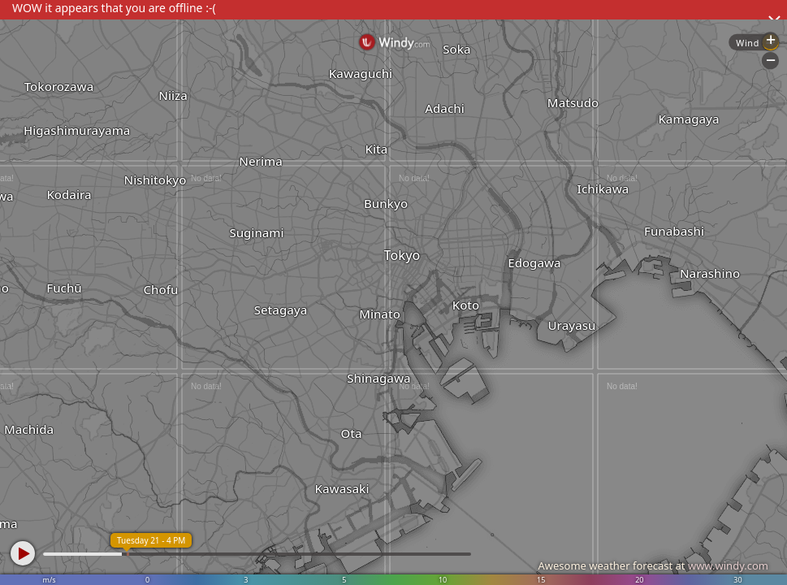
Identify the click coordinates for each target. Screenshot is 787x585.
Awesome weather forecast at (653, 565)
